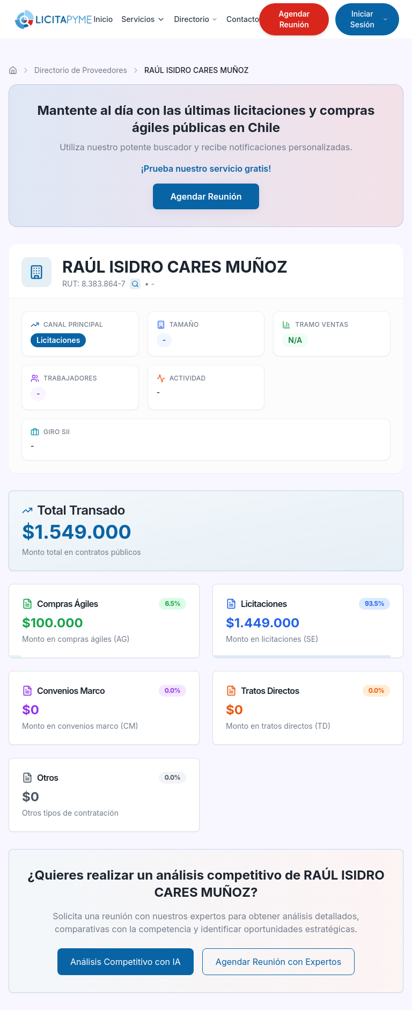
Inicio (103, 19)
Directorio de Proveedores (80, 70)
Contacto (242, 19)
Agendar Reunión (294, 19)
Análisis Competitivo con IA (125, 961)
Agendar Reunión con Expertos (278, 961)
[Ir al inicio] (13, 70)
